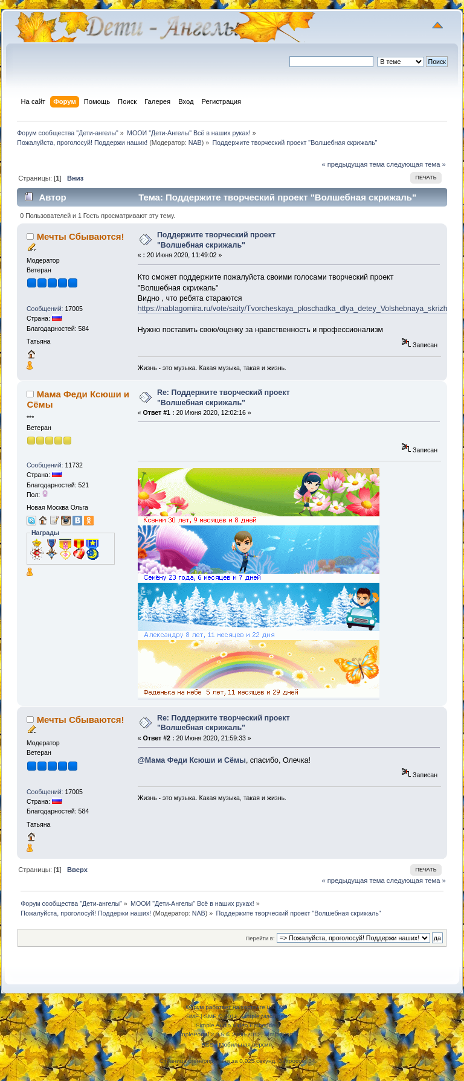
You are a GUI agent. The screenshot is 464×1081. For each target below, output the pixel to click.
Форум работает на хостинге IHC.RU (236, 1007)
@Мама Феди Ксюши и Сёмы (192, 760)
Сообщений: (45, 308)
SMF (192, 1016)
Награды (45, 532)
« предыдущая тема (352, 164)
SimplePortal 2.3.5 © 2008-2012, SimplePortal (236, 1034)
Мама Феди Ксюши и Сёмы (78, 399)
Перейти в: (259, 938)
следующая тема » (416, 164)
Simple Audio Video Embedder (236, 1025)
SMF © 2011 (220, 1016)
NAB (195, 142)
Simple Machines (264, 1016)
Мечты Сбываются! (80, 236)
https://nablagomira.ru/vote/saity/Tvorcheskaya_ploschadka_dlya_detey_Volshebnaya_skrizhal (296, 308)
